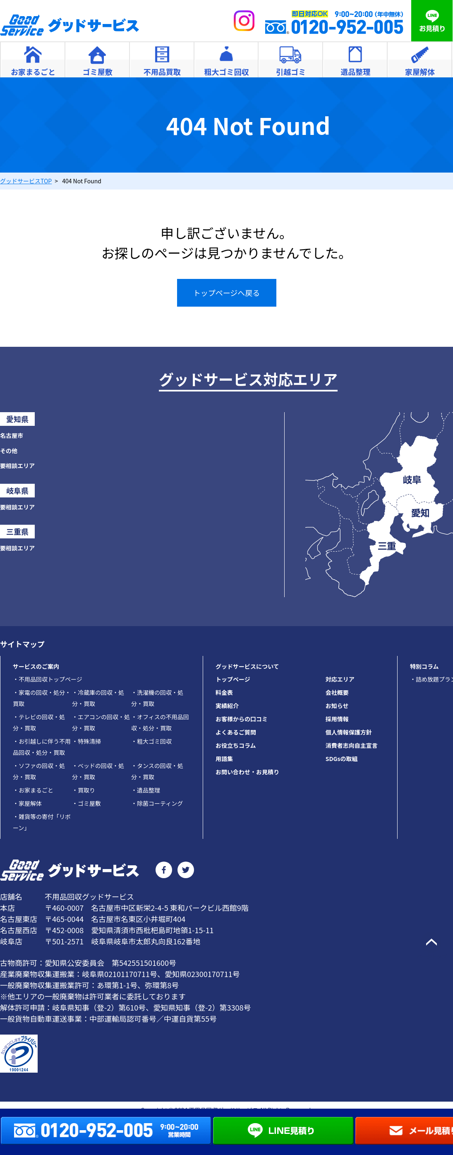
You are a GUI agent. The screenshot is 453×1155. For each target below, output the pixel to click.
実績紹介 (227, 705)
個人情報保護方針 (349, 732)
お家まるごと (33, 790)
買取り (83, 790)
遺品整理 (145, 790)
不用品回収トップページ (47, 679)
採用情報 (337, 719)
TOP (26, 181)
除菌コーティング (157, 803)
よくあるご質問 (236, 732)
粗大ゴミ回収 (151, 741)
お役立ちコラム (236, 745)
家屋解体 (27, 803)
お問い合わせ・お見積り (247, 772)
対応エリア (340, 679)
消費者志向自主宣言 (352, 745)
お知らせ (337, 705)
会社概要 (337, 692)
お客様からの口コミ (242, 719)
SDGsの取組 (342, 758)
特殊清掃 (86, 741)
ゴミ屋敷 (86, 803)
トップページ (233, 679)
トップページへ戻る (226, 292)
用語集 (224, 758)
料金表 (224, 692)
